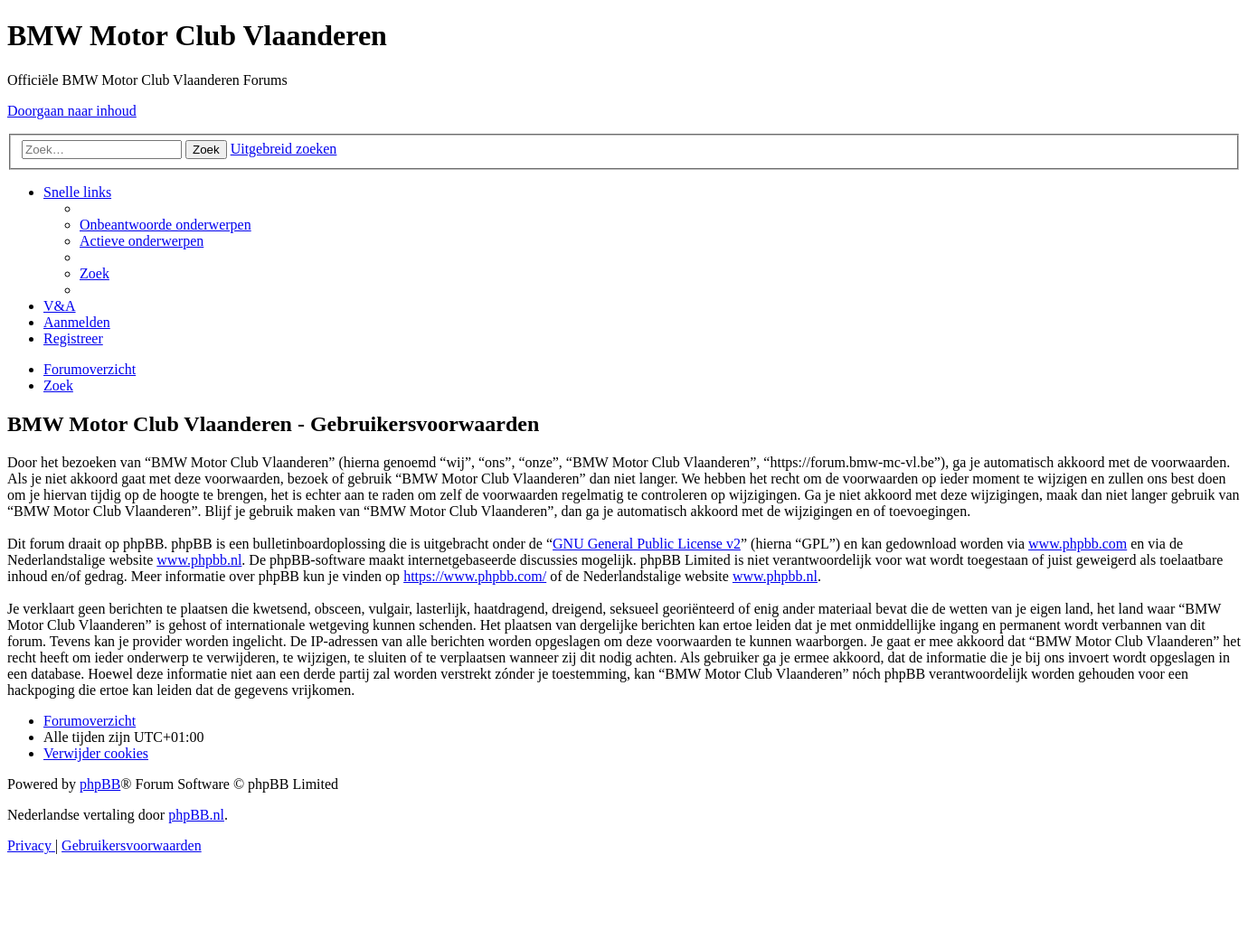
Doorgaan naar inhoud (72, 110)
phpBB (100, 784)
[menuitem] (165, 224)
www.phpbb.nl (198, 560)
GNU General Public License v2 (647, 543)
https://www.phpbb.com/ (474, 576)
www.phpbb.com (1077, 543)
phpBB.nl (196, 814)
